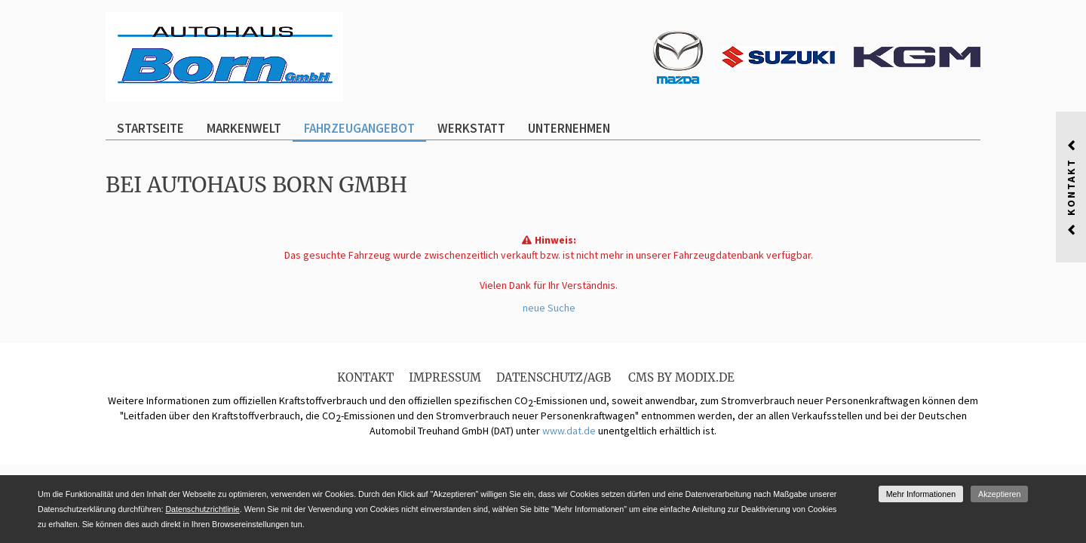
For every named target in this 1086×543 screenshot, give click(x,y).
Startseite (150, 128)
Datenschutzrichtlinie (202, 509)
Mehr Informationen (921, 494)
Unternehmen (569, 128)
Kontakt (365, 377)
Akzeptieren (999, 494)
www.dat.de (569, 430)
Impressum (445, 377)
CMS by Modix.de (681, 377)
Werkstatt (471, 128)
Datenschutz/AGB (553, 377)
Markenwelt (244, 128)
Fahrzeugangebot (359, 128)
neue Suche (549, 307)
